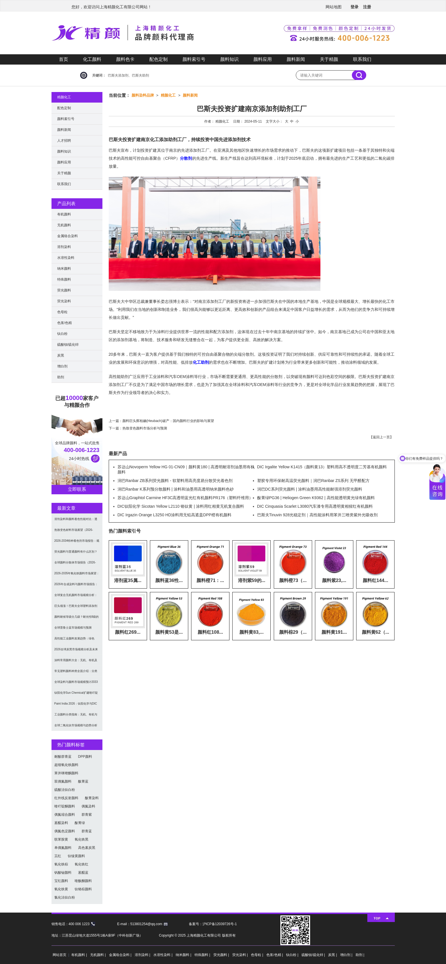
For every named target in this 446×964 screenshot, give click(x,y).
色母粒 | (257, 955)
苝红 (57, 856)
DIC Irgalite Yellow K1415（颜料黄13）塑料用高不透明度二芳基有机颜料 (322, 467)
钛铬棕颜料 (83, 889)
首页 (63, 59)
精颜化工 (168, 95)
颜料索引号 (194, 59)
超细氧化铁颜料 (66, 765)
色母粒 (62, 312)
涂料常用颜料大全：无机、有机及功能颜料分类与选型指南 (75, 662)
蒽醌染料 (61, 823)
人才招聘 (64, 141)
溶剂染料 (64, 247)
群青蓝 (87, 831)
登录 (354, 7)
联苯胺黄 (61, 839)
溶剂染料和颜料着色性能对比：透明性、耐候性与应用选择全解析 (75, 521)
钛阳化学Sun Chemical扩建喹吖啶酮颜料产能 (76, 694)
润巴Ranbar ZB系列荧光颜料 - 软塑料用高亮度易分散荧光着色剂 (175, 480)
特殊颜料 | (203, 955)
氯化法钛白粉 (64, 897)
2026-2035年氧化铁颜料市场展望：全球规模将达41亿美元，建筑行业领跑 (77, 575)
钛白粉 (62, 334)
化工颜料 (92, 59)
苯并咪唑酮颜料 (66, 773)
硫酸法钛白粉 (64, 790)
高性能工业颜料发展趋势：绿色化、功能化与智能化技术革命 (74, 640)
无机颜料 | (98, 955)
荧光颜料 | (221, 955)
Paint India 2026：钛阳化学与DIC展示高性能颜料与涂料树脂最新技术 (75, 705)
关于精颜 (329, 59)
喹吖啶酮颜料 (64, 806)
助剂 (60, 377)
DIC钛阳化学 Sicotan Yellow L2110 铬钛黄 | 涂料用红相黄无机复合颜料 (181, 506)
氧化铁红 (81, 864)
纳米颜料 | (184, 955)
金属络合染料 (67, 236)
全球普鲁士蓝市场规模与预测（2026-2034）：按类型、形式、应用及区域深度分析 (77, 629)
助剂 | (360, 955)
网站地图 (334, 7)
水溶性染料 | (163, 955)
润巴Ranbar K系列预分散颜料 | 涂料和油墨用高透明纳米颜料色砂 (176, 489)
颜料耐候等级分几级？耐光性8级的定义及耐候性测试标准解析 (76, 618)
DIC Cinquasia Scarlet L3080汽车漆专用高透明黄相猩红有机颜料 (315, 506)
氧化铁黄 (61, 889)
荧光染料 (64, 301)
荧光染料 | (240, 955)
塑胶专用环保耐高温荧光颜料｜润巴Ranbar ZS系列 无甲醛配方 (313, 480)
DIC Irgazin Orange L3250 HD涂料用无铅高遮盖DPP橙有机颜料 (174, 515)
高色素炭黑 (86, 848)
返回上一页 (381, 437)
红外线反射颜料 (66, 798)
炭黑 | (333, 955)
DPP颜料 (85, 757)
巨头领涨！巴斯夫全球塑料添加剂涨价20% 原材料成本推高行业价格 (76, 607)
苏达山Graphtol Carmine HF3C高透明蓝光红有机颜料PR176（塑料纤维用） (185, 497)
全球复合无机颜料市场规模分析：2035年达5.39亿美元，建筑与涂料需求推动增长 (76, 597)
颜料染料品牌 (143, 95)
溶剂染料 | (143, 955)
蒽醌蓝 (83, 873)
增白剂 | (346, 955)
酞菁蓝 (83, 781)
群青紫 (87, 815)
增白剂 (62, 366)
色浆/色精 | (275, 955)
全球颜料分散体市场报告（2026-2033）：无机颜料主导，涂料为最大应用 (76, 564)
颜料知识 (229, 59)
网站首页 (59, 955)
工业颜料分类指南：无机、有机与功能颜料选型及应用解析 (75, 716)
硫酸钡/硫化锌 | (314, 955)
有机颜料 (64, 214)
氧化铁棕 (61, 864)
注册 (367, 7)
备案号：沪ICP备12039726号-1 (213, 924)
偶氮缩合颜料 (64, 815)
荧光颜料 (64, 290)
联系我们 (362, 59)
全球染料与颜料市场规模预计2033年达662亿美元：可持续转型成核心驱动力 (76, 683)
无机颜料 (64, 225)
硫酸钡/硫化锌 (68, 345)
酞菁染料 (92, 798)
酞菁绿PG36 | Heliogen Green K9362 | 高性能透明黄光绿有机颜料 (316, 497)
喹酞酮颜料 (83, 881)
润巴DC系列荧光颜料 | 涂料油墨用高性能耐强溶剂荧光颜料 (309, 489)
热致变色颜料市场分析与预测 (144, 428)
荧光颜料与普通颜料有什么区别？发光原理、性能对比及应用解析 (75, 553)
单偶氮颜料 (63, 848)
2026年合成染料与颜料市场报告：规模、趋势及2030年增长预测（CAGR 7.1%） (76, 586)
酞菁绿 (80, 823)
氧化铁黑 (81, 839)
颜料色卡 (125, 59)
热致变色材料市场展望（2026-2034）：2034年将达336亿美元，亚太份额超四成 (76, 531)
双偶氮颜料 (63, 781)
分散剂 (186, 158)
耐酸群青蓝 (63, 757)
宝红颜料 (61, 881)
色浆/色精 (64, 323)
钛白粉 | (292, 955)
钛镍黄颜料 (76, 856)
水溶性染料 (65, 258)
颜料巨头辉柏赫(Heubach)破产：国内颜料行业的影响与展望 (168, 421)
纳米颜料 (64, 269)
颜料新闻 (296, 59)
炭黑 (60, 355)
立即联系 (77, 489)
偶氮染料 (88, 806)
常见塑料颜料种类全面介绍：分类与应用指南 (75, 673)
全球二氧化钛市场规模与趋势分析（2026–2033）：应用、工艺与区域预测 (75, 727)
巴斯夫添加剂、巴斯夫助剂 (128, 75)
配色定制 (158, 59)
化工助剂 (201, 362)
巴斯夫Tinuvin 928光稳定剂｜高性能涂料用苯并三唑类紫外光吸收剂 (317, 515)
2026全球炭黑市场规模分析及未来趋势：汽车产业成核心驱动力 (76, 651)
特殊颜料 (64, 279)
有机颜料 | (79, 955)
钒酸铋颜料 (63, 873)
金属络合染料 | (120, 955)
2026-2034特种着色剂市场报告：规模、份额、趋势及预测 (77, 542)
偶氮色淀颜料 (64, 831)
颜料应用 (262, 59)
